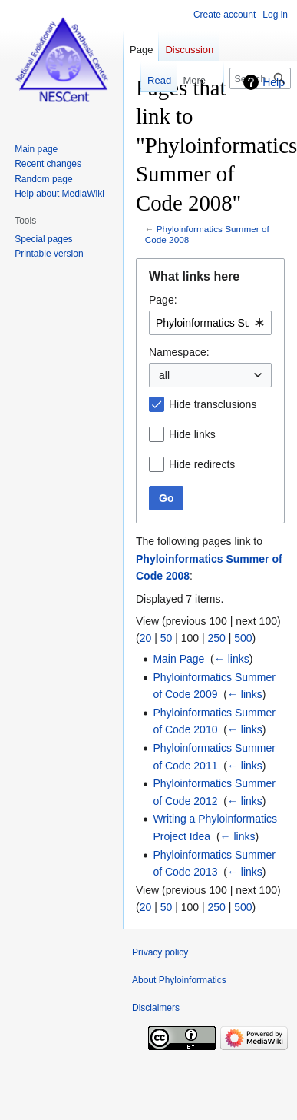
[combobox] (210, 323)
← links (231, 659)
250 (216, 638)
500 (243, 638)
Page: (163, 300)
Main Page (178, 659)
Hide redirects (202, 464)
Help (273, 82)
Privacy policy (160, 952)
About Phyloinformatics (179, 980)
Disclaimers (156, 1007)
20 (146, 638)
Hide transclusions (212, 404)
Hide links (192, 434)
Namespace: (179, 352)
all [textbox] (164, 375)
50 (166, 638)
